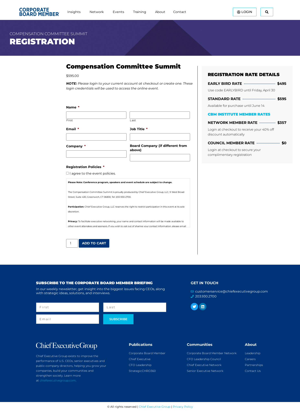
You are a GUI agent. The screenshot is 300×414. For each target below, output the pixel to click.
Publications (140, 344)
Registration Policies (85, 167)
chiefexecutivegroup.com (58, 380)
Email (72, 129)
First (69, 120)
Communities (199, 344)
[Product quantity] (72, 243)
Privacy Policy (183, 407)
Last (133, 120)
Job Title (139, 129)
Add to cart (94, 243)
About (251, 344)
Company (76, 146)
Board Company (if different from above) (158, 148)
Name (72, 107)
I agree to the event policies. (93, 173)
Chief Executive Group (154, 407)
